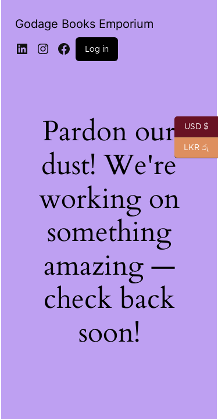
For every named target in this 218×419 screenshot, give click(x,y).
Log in (97, 49)
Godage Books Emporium (84, 24)
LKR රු (191, 147)
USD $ (191, 126)
